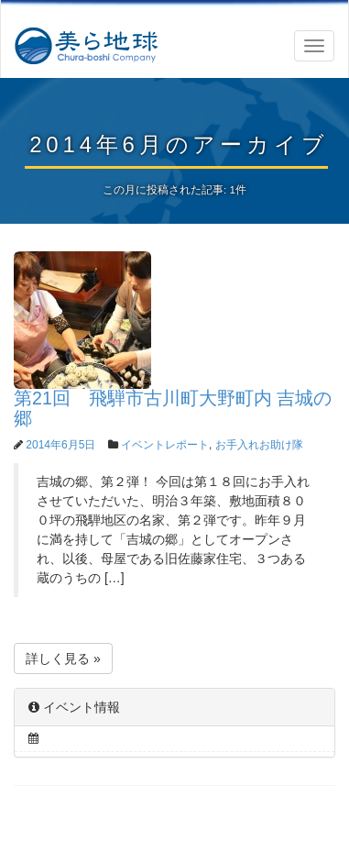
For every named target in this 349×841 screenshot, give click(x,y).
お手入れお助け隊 (259, 444)
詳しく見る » (63, 658)
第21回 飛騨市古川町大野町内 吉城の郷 (173, 408)
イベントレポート (165, 444)
